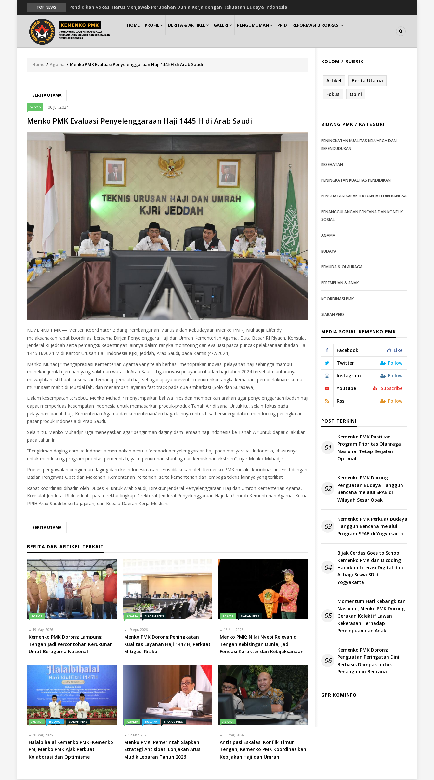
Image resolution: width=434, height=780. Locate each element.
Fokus (332, 94)
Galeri (237, 31)
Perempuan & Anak (340, 283)
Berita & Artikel (198, 31)
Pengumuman (273, 31)
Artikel (333, 81)
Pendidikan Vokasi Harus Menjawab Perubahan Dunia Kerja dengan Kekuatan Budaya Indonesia (178, 7)
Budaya (55, 722)
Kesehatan (332, 165)
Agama (57, 65)
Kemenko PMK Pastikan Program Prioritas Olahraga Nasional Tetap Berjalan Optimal (369, 448)
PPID (304, 31)
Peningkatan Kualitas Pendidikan (356, 180)
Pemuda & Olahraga (341, 267)
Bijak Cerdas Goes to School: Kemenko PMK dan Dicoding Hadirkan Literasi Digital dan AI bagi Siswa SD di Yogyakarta (370, 567)
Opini (356, 94)
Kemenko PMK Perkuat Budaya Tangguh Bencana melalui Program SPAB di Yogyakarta (372, 526)
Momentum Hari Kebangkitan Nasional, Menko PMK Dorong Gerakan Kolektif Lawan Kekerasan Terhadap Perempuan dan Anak (371, 616)
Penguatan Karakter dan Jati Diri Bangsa (364, 196)
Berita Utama (46, 95)
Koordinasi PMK (337, 299)
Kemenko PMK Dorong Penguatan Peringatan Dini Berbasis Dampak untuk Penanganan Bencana (368, 661)
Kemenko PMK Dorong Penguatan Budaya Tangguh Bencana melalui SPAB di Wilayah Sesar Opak (370, 489)
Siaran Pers (154, 617)
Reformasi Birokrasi (343, 31)
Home (135, 31)
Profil (160, 31)
